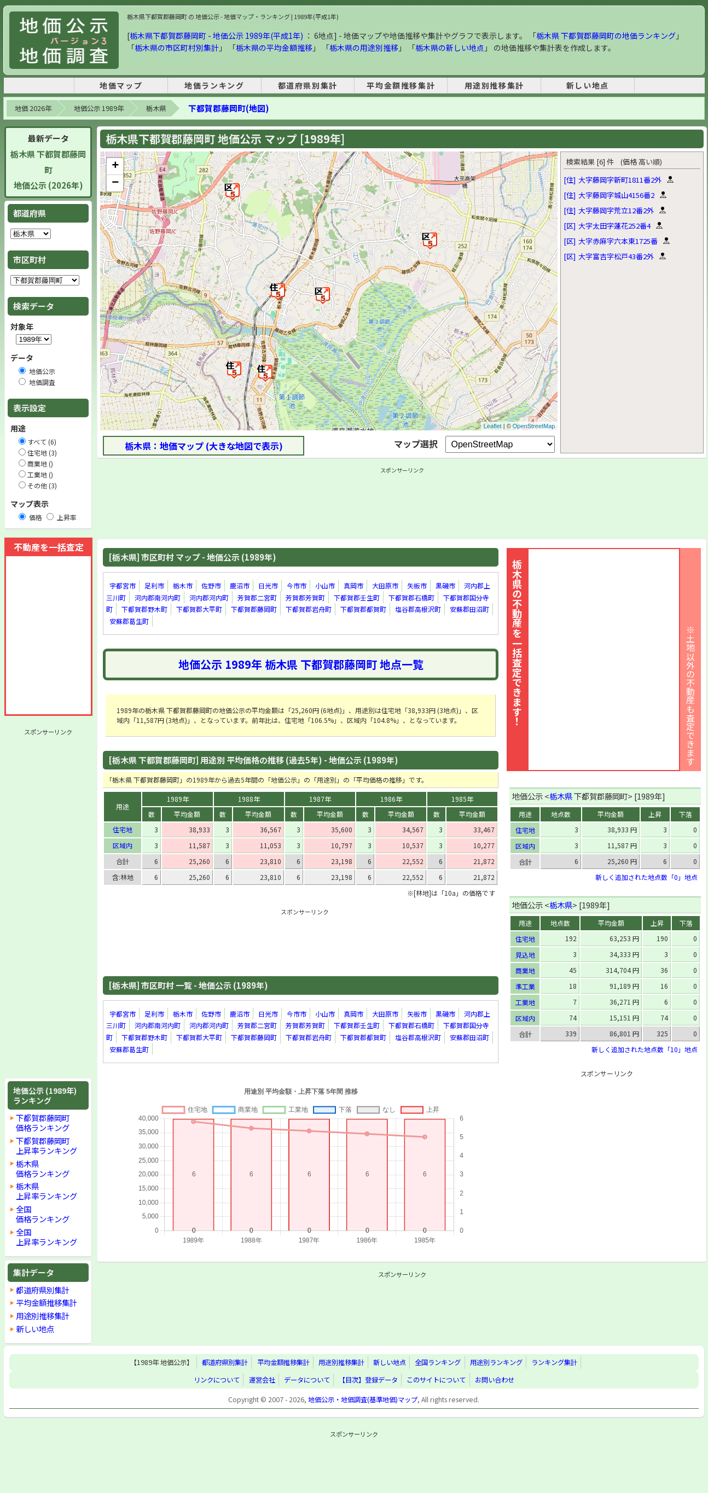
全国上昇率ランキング (46, 1236)
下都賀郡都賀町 (363, 609)
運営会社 (262, 1380)
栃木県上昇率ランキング (46, 1191)
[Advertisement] (48, 903)
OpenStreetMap (534, 426)
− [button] (115, 183)
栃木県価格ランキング (42, 1168)
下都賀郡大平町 (199, 609)
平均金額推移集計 (401, 85)
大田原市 (385, 585)
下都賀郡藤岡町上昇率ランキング (46, 1145)
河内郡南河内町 (158, 597)
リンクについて (217, 1380)
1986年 (391, 798)
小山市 (325, 585)
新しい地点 (587, 85)
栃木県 (156, 108)
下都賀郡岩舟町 (309, 609)
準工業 (525, 986)
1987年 (320, 798)
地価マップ (121, 85)
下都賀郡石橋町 (411, 597)
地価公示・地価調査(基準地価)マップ (362, 1399)
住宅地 (122, 829)
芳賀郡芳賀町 (305, 597)
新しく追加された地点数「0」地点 (646, 877)
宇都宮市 (122, 585)
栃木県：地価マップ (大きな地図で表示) (204, 445)
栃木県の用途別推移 (363, 47)
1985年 (462, 798)
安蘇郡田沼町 (469, 609)
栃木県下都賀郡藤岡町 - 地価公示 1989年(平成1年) (216, 35)
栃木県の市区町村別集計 (177, 47)
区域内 (122, 845)
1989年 (178, 798)
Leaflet (493, 426)
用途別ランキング (496, 1362)
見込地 (525, 954)
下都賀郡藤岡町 (254, 609)
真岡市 (353, 585)
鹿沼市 (239, 585)
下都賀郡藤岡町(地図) (228, 108)
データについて (307, 1380)
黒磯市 (445, 585)
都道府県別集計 (308, 85)
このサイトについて (436, 1380)
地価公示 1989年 (99, 108)
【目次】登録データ (368, 1380)
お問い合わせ (494, 1380)
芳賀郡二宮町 (257, 597)
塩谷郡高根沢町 (418, 609)
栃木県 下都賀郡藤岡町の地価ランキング (606, 35)
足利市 (154, 585)
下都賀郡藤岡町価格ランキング (42, 1122)
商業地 (525, 970)
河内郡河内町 (209, 597)
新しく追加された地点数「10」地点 (644, 1049)
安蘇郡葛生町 (129, 621)
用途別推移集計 (494, 85)
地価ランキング (214, 85)
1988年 (249, 798)
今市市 (296, 585)
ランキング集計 (554, 1362)
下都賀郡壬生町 (357, 597)
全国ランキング (438, 1362)
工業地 (525, 1002)
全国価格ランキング (42, 1213)
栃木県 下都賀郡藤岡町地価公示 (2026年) (48, 169)
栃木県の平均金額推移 (274, 47)
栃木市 (183, 585)
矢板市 (417, 585)
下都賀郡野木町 (144, 609)
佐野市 (211, 585)
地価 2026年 (33, 108)
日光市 (268, 585)
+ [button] (115, 166)
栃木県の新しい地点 (449, 47)
